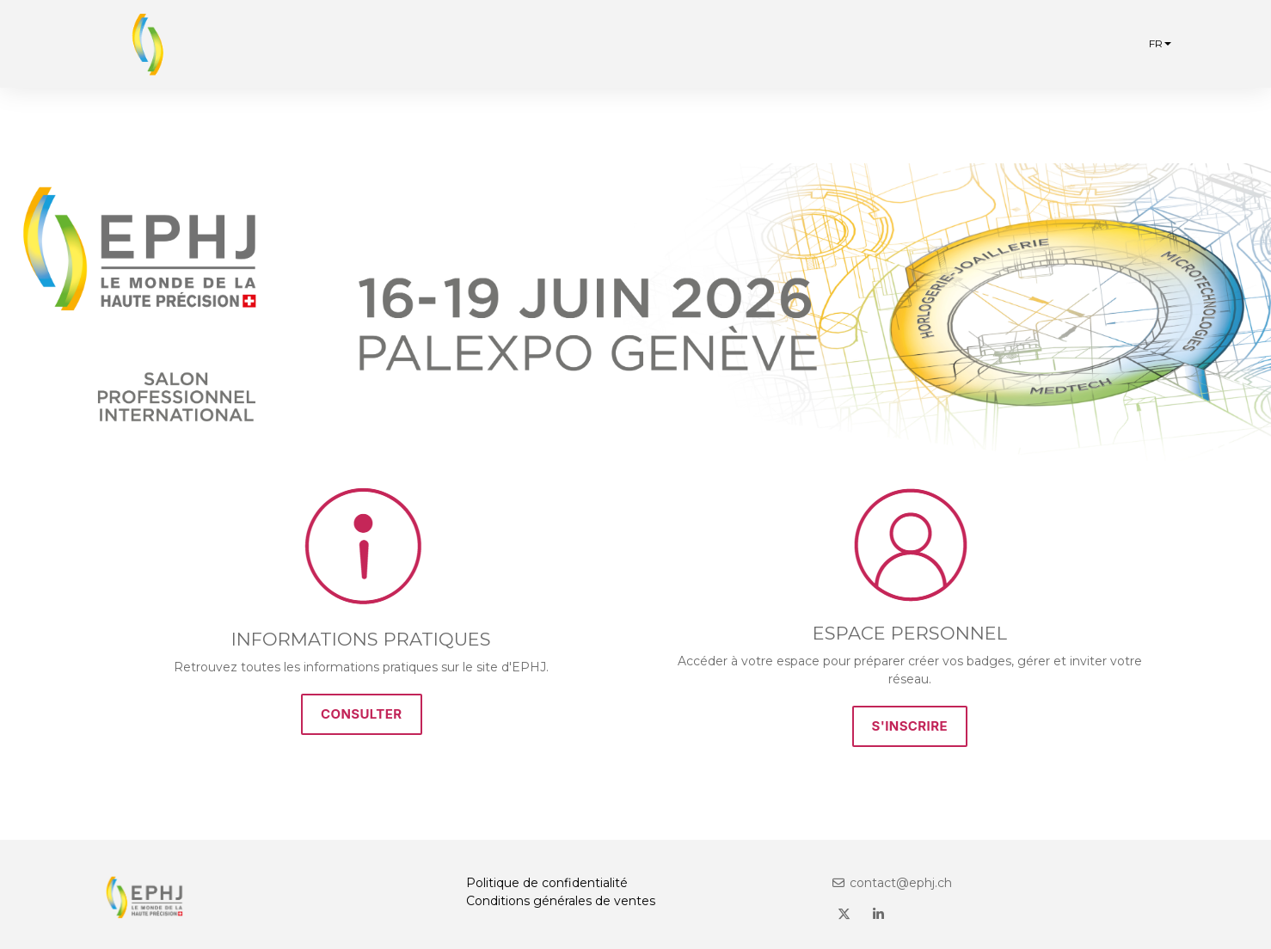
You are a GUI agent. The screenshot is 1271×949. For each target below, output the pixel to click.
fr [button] (1160, 43)
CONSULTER (361, 714)
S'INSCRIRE (910, 726)
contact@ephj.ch (892, 883)
